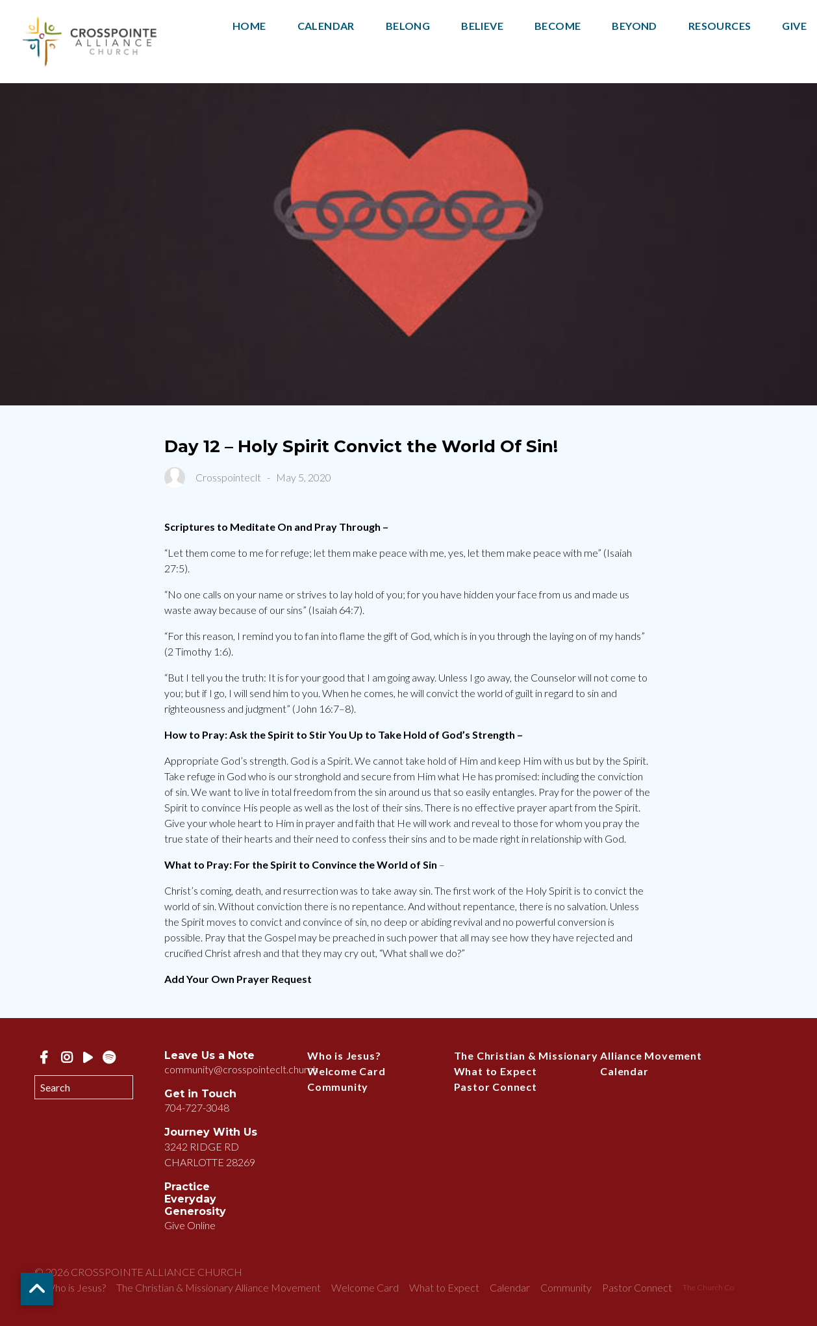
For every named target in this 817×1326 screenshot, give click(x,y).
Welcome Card (346, 1071)
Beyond (634, 26)
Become (557, 26)
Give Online (190, 1225)
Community (337, 1086)
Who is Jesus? (344, 1055)
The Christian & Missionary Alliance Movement (578, 1055)
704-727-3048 (196, 1107)
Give (794, 26)
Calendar (326, 26)
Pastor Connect (495, 1086)
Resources (719, 26)
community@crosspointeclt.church (241, 1069)
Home (249, 26)
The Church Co (708, 1287)
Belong (408, 26)
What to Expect (495, 1071)
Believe (482, 26)
